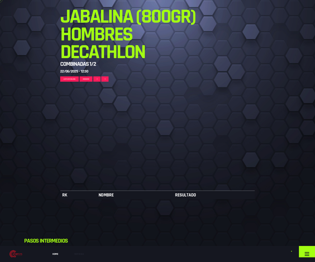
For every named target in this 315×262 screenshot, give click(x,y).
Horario (56, 7)
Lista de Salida (32, 7)
